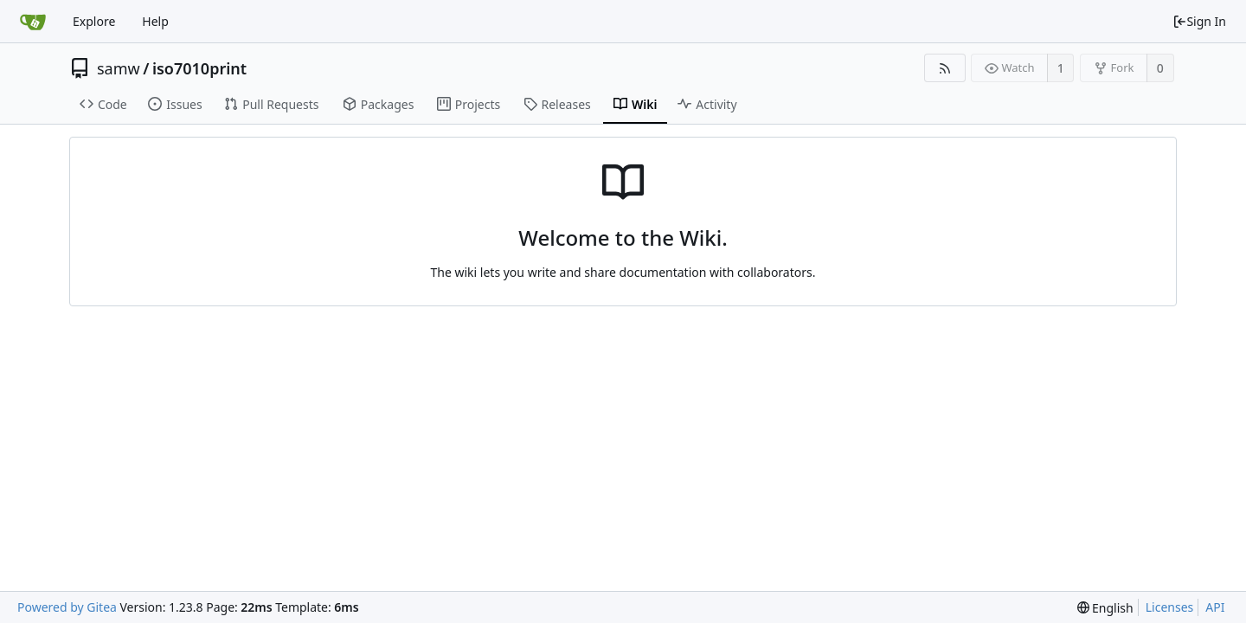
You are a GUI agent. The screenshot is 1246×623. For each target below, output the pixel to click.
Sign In (1199, 21)
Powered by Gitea (67, 607)
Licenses (1170, 607)
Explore (94, 21)
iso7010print (199, 68)
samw (118, 68)
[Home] (33, 21)
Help (155, 21)
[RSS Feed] (944, 68)
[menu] (1105, 608)
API (1214, 607)
